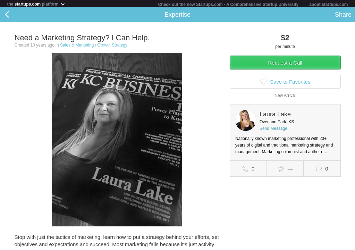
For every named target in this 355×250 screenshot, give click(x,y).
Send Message (273, 129)
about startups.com (328, 4)
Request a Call (285, 64)
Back (14, 16)
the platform (36, 4)
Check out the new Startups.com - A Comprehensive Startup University (228, 4)
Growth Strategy (112, 46)
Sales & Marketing (77, 46)
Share (343, 15)
